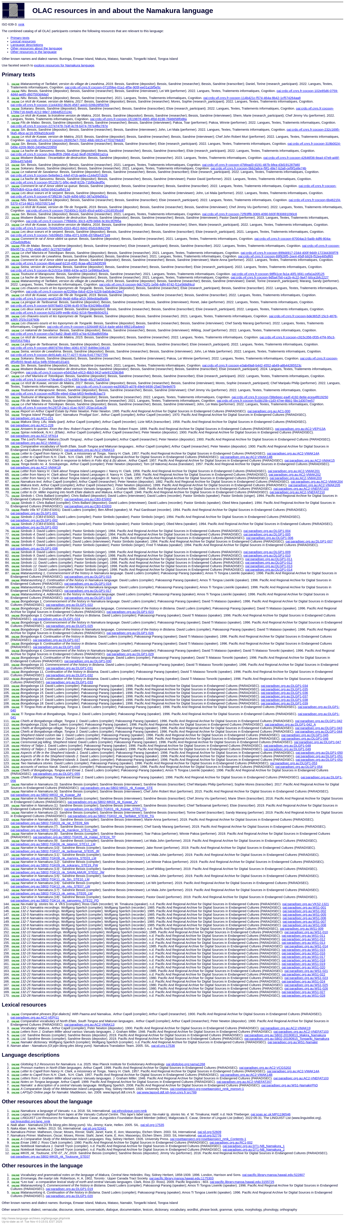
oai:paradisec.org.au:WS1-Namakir (293, 1042)
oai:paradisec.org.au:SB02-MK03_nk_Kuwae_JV (103, 802)
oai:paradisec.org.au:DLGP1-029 (130, 654)
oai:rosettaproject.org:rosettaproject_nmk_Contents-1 (208, 1139)
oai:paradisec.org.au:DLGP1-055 (56, 774)
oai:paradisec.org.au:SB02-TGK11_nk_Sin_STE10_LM (50, 879)
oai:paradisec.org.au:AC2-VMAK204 (317, 481)
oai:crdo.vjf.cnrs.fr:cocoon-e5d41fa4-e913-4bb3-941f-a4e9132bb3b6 (75, 372)
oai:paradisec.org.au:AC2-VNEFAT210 (297, 492)
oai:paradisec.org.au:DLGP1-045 (304, 735)
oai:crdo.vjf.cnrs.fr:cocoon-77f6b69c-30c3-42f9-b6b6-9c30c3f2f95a (73, 221)
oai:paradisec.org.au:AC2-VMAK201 (294, 471)
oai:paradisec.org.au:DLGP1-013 (268, 566)
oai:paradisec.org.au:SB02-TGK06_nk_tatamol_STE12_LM (53, 844)
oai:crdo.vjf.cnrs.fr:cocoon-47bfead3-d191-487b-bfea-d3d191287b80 (251, 165)
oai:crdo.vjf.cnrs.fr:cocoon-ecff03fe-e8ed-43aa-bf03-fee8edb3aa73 (58, 393)
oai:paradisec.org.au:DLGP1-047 (317, 742)
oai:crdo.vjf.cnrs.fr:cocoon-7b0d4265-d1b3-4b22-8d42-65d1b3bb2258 (60, 228)
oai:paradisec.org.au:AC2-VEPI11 (35, 1017)
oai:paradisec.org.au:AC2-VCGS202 (265, 1067)
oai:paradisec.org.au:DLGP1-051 (319, 756)
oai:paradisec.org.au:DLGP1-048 (287, 745)
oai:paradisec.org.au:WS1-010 (306, 932)
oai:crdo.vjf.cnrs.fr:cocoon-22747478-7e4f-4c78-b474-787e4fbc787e (59, 126)
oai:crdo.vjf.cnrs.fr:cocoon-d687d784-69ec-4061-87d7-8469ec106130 (60, 348)
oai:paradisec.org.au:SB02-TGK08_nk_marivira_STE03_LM (53, 858)
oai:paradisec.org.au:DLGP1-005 (266, 534)
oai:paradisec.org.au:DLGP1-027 (56, 640)
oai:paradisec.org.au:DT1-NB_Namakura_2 (254, 1149)
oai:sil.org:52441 (94, 1128)
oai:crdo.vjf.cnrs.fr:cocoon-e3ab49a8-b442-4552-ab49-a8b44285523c (251, 365)
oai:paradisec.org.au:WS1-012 (303, 939)
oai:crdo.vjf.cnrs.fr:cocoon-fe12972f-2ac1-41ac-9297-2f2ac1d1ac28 (59, 407)
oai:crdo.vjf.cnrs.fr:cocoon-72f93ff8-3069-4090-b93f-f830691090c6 (249, 214)
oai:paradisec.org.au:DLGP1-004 (266, 531)
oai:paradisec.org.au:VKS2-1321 (305, 904)
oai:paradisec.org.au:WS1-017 (303, 957)
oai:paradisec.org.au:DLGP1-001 (34, 513)
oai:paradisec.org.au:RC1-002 (231, 1142)
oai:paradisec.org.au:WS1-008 (304, 925)
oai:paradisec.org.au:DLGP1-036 (284, 693)
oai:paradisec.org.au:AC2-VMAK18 (36, 467)
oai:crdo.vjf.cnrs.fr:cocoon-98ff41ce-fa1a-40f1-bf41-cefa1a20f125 (278, 274)
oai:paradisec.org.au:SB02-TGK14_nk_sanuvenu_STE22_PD (55, 900)
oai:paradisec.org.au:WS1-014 (306, 946)
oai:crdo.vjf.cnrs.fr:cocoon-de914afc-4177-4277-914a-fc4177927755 (59, 355)
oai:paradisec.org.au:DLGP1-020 (69, 1196)
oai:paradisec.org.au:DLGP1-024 (56, 619)
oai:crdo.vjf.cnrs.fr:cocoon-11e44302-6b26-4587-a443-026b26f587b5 (60, 105)
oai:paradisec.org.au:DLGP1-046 (304, 738)
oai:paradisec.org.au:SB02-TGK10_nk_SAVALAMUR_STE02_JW (57, 872)
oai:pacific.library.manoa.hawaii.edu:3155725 (242, 1182)
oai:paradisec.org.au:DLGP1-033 (69, 682)
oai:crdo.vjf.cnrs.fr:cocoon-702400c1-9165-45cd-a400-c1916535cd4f (75, 210)
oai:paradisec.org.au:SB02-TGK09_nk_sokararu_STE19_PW (54, 865)
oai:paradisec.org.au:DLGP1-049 (287, 749)
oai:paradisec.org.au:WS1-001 (304, 907)
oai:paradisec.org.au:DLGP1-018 (87, 598)
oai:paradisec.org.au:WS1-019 (303, 964)
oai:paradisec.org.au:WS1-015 (303, 950)
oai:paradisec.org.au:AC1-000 (269, 411)
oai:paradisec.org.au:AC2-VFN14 (34, 436)
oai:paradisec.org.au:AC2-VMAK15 (309, 460)
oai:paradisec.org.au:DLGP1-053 (293, 763)
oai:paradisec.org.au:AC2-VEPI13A (300, 429)
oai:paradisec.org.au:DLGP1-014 (268, 569)
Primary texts (20, 38)
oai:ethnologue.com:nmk (129, 1111)
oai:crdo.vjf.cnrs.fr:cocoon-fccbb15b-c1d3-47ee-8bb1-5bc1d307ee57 (266, 400)
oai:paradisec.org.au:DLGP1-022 (69, 605)
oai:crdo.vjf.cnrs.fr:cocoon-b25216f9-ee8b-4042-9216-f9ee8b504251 (59, 312)
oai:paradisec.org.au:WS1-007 (304, 921)
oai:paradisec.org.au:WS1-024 (303, 981)
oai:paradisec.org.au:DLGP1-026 (130, 633)
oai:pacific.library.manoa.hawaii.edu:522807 (273, 1175)
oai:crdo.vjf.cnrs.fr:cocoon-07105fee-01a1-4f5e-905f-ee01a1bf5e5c (113, 87)
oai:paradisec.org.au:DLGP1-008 (34, 548)
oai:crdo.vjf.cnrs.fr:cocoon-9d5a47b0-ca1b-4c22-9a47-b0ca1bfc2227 (280, 277)
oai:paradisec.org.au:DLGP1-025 (69, 626)
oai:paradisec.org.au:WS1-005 (304, 914)
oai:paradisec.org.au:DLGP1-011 (268, 559)
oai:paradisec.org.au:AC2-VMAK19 (285, 1028)
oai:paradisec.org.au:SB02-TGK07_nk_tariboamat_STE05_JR (55, 851)
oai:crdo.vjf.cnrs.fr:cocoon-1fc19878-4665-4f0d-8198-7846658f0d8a (138, 119)
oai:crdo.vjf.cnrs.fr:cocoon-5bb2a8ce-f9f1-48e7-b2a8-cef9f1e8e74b (258, 168)
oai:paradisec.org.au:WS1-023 (306, 978)
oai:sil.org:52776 (209, 1135)
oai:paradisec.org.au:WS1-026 (306, 988)
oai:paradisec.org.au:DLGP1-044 (318, 731)
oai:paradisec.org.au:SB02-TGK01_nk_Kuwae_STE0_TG (105, 809)
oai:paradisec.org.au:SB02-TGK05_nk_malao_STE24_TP (74, 837)
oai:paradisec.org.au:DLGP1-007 (309, 541)
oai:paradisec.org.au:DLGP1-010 (266, 555)
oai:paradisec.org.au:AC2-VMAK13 (89, 450)
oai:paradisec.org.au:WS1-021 (306, 971)
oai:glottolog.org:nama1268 (185, 1064)
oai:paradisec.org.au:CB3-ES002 (87, 499)
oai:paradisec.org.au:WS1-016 (303, 953)
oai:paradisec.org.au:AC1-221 (32, 418)
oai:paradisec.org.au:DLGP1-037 (284, 696)
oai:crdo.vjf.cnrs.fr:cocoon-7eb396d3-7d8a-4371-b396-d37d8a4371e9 (60, 235)
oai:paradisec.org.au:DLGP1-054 (298, 766)
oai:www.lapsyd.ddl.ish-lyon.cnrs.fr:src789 (166, 1092)
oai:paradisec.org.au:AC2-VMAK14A (293, 453)
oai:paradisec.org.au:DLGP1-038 (284, 700)
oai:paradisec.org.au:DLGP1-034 (284, 686)
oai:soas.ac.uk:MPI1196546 (271, 1114)
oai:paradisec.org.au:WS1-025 (306, 985)
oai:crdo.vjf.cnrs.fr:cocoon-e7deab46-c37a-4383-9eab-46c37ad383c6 (60, 379)
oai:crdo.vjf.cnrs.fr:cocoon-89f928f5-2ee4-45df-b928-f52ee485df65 (285, 256)
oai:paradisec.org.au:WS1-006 (304, 918)
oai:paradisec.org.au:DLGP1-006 (269, 538)
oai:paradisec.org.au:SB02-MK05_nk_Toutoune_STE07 (50, 1156)
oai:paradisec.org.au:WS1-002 (304, 911)
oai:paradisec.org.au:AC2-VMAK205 (314, 485)
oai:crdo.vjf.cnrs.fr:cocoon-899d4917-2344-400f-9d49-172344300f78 (289, 253)
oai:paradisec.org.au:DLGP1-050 (319, 752)
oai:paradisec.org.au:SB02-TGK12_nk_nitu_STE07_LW (50, 886)
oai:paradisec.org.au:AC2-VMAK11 (36, 443)
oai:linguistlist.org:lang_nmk (30, 1121)
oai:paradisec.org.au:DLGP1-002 (34, 520)
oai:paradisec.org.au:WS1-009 (301, 928)
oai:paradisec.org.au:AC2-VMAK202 (295, 474)
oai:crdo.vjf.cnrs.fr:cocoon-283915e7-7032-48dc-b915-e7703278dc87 (75, 140)
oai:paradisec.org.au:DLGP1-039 (284, 703)
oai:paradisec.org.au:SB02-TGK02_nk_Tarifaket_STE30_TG (111, 816)
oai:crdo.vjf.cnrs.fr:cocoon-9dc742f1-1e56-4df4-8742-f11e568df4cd (147, 284)
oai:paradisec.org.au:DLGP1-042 (318, 721)
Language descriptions (27, 45)
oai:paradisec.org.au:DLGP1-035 (284, 689)
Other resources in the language (34, 52)
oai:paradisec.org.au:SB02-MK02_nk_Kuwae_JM (46, 795)
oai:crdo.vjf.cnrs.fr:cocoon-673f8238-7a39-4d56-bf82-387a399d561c (59, 196)
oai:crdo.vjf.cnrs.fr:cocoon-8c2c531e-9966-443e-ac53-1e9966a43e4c (60, 270)
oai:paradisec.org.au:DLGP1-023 (130, 612)
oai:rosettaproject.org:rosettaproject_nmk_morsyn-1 (207, 1089)
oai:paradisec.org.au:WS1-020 (303, 967)
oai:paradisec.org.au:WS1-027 (303, 992)
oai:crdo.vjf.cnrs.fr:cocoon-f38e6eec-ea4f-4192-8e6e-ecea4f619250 (280, 397)
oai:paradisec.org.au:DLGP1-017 (87, 590)
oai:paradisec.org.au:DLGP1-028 (56, 647)
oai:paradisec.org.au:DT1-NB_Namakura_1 (254, 1146)
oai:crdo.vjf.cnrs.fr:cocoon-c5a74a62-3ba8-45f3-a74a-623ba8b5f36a (59, 334)
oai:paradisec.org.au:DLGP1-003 (34, 527)
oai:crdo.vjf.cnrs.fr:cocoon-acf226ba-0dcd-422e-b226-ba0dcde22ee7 (75, 291)
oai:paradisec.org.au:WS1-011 (303, 935)
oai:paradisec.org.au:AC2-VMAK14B (246, 457)
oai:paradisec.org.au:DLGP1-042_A (290, 724)
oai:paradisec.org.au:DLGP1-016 (87, 583)
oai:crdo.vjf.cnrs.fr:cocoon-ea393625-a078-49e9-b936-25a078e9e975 (125, 386)
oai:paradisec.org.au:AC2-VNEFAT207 (244, 1082)
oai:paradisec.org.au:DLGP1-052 (319, 759)
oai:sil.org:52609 (209, 1132)
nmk (21, 24)
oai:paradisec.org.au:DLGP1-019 (69, 1189)
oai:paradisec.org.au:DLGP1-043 (318, 728)
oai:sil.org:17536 (163, 1045)
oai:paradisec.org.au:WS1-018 (303, 960)
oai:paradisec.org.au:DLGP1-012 (268, 562)
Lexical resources (23, 41)
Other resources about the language (36, 48)
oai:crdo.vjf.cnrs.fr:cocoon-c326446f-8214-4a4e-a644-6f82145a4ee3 (96, 326)
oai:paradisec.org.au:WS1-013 (303, 942)
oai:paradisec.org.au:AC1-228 (32, 425)
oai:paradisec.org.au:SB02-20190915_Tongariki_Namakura (286, 1038)
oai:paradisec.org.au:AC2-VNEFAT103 (301, 488)
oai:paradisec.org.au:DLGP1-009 (266, 552)
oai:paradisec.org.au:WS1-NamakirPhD (289, 1085)
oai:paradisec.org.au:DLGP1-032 (69, 675)
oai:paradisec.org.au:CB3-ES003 (87, 506)
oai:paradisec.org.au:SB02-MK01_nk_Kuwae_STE (116, 788)
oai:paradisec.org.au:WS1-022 (303, 974)
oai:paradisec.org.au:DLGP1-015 (87, 576)
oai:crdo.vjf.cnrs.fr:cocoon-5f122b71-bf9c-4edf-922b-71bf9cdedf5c (58, 182)
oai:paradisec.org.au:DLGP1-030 (87, 661)
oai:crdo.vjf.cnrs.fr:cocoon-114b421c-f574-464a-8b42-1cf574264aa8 (252, 98)
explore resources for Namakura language (64, 65)
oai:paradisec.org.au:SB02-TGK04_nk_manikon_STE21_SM (54, 830)
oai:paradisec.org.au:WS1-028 (303, 995)
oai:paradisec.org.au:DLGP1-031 (69, 668)
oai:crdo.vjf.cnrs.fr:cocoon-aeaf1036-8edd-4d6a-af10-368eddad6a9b (59, 298)
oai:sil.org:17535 (152, 1125)
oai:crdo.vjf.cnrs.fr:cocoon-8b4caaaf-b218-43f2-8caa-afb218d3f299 (58, 263)
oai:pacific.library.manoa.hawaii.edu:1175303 (181, 1178)
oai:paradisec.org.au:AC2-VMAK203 (296, 478)
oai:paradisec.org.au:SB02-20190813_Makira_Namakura (285, 1035)
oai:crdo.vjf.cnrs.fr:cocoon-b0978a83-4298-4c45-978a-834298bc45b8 (60, 305)
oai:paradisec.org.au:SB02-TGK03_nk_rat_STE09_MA (50, 823)
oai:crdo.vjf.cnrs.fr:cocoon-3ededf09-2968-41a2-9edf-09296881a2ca (59, 154)
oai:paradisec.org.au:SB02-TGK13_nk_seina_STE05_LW (52, 893)
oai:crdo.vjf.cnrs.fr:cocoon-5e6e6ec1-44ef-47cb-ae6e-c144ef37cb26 (59, 175)
